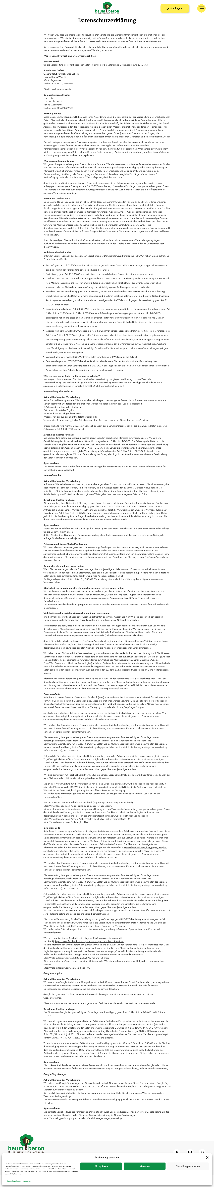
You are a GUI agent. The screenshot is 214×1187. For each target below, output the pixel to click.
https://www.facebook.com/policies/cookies (65, 834)
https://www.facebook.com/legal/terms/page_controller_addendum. (89, 953)
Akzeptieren (101, 1166)
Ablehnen (144, 1166)
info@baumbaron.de (61, 101)
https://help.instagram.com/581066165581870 (66, 980)
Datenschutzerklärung (14, 1181)
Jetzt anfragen (175, 8)
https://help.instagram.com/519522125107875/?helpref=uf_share (76, 970)
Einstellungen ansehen (188, 1166)
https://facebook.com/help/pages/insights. (145, 859)
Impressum (27, 1181)
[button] (207, 1157)
